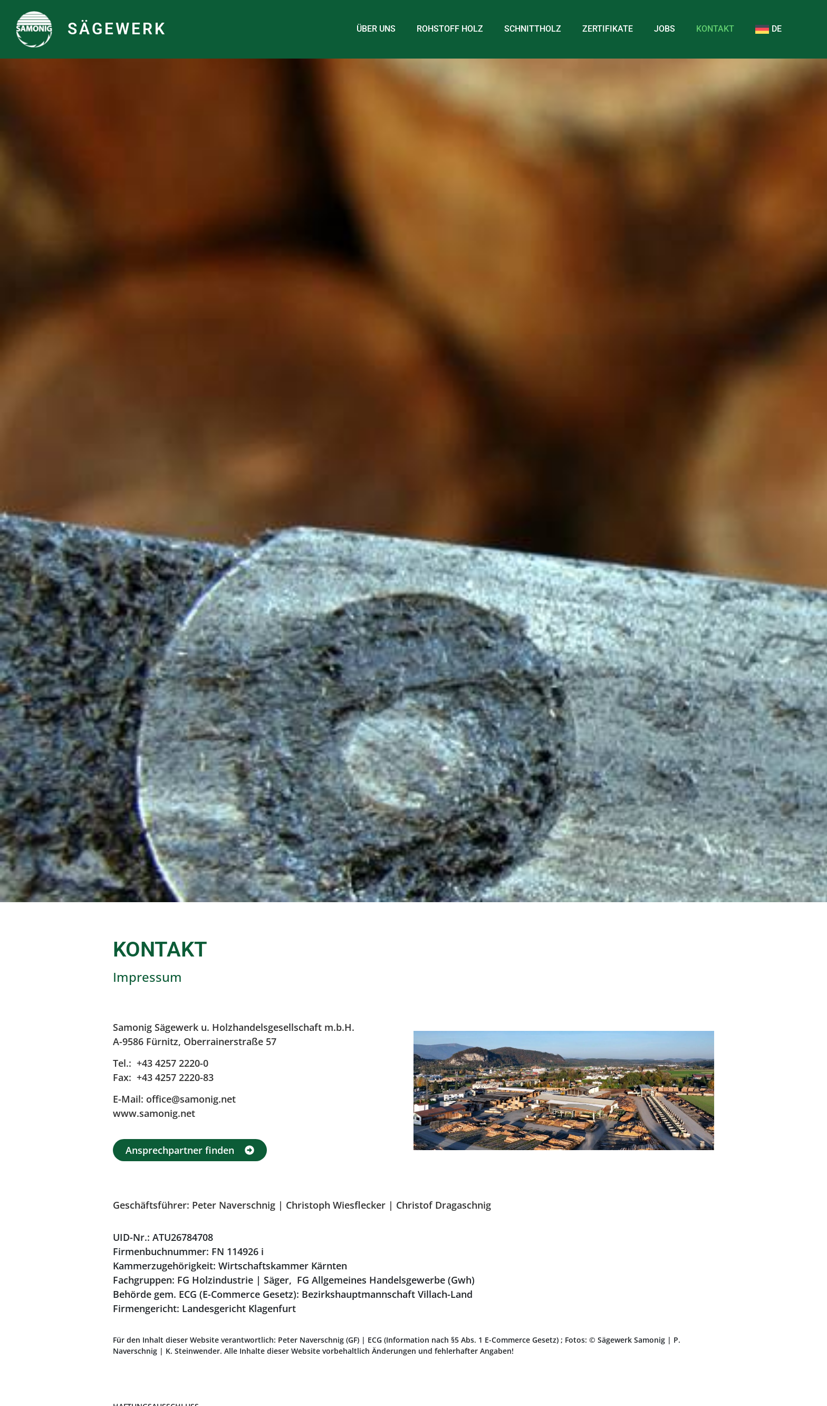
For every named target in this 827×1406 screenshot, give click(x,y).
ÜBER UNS (376, 29)
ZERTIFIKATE (607, 29)
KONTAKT (715, 29)
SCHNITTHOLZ (532, 29)
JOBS (664, 29)
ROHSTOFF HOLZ (450, 29)
